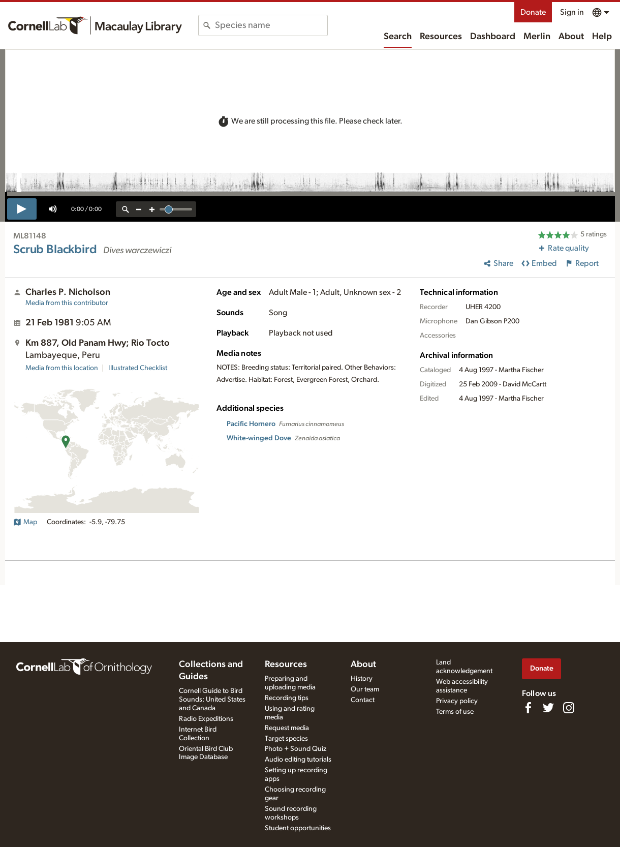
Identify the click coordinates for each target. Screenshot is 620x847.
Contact (363, 700)
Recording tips (286, 698)
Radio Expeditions (206, 718)
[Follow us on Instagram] (569, 708)
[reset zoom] (125, 209)
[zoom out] (138, 209)
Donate (533, 12)
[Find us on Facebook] (528, 708)
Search (398, 36)
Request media (287, 728)
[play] (22, 209)
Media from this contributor (66, 303)
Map (25, 522)
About (571, 36)
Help (602, 36)
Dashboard (492, 36)
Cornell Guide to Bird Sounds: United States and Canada (212, 699)
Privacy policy (457, 701)
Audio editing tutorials (298, 759)
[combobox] (271, 25)
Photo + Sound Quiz (295, 748)
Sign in (572, 12)
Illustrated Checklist (137, 368)
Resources (441, 36)
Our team (365, 689)
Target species (286, 738)
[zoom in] (152, 209)
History (362, 678)
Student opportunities (298, 828)
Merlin (536, 36)
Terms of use (455, 711)
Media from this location (61, 368)
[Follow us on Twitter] (548, 708)
